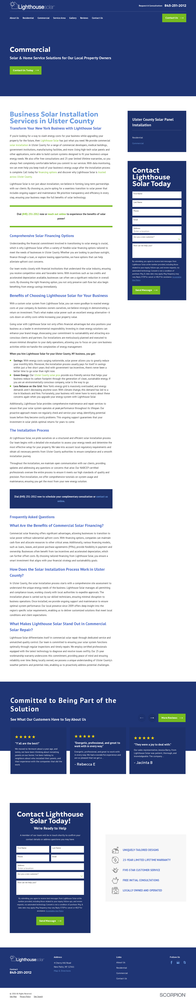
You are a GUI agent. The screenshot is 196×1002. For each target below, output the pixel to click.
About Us (120, 962)
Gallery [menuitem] (73, 17)
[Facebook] (171, 962)
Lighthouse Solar (50, 140)
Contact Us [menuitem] (97, 17)
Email (136, 220)
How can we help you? (143, 245)
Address (137, 228)
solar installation (19, 145)
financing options (48, 172)
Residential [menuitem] (28, 17)
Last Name (138, 202)
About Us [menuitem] (14, 17)
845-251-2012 (175, 5)
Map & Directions (62, 970)
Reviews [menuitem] (84, 17)
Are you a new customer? (144, 237)
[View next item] (152, 718)
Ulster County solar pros (47, 375)
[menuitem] (157, 137)
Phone (136, 211)
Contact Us (121, 978)
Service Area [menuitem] (59, 17)
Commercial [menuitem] (43, 17)
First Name (138, 193)
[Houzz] (184, 962)
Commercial (122, 973)
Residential (121, 967)
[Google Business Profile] (178, 962)
